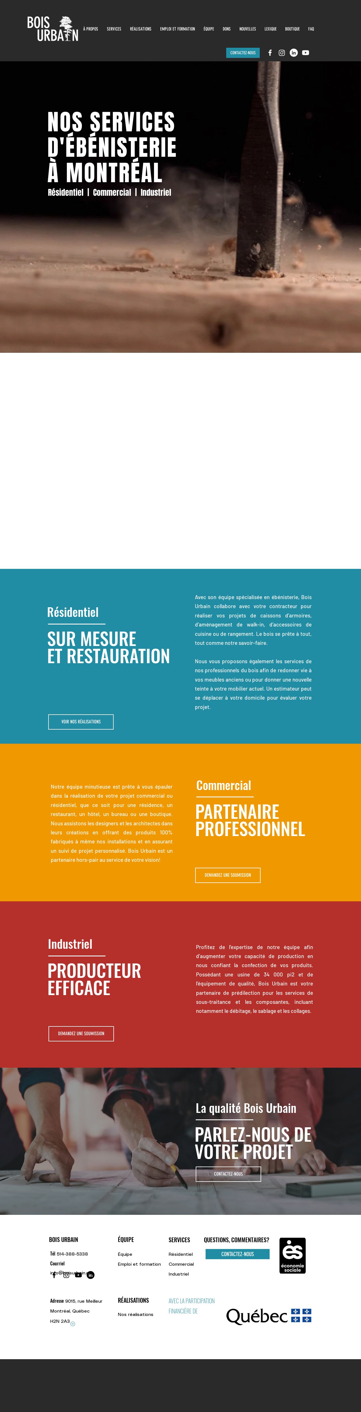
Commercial (112, 192)
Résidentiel (65, 192)
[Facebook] (54, 1275)
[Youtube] (305, 53)
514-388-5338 (72, 1254)
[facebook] (270, 53)
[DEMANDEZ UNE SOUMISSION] (228, 875)
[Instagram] (282, 53)
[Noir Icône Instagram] (66, 1275)
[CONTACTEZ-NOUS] (243, 53)
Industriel (156, 192)
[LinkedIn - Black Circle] (90, 1275)
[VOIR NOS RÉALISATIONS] (81, 722)
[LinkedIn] (294, 53)
